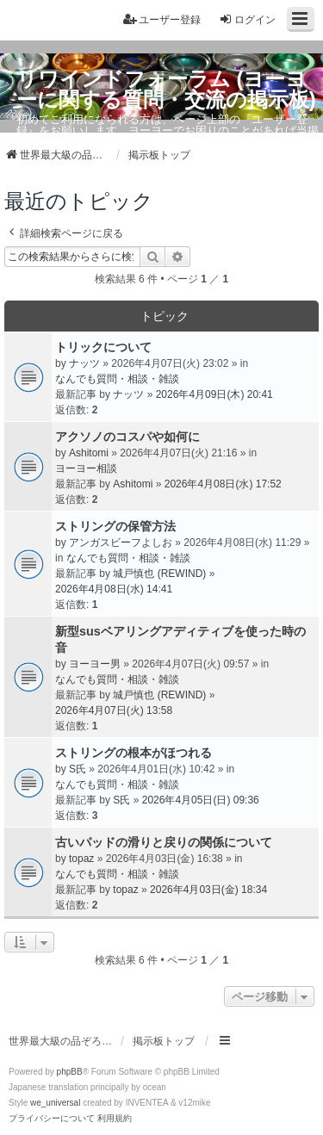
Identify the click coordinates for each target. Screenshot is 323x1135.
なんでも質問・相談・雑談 (117, 379)
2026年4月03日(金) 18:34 (208, 890)
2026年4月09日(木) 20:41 (214, 394)
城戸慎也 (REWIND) (159, 574)
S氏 (77, 769)
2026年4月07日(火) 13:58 (113, 710)
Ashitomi (89, 453)
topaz (81, 859)
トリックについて (103, 347)
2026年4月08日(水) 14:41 (113, 589)
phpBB (70, 1071)
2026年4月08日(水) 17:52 (223, 484)
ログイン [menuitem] (247, 19)
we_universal (55, 1102)
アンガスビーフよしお (120, 542)
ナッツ (84, 363)
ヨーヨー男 (95, 664)
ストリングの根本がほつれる (133, 753)
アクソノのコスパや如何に (127, 436)
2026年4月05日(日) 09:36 (200, 800)
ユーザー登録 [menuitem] (162, 19)
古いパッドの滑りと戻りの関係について (163, 842)
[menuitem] (52, 1118)
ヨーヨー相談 (86, 468)
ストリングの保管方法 (115, 526)
